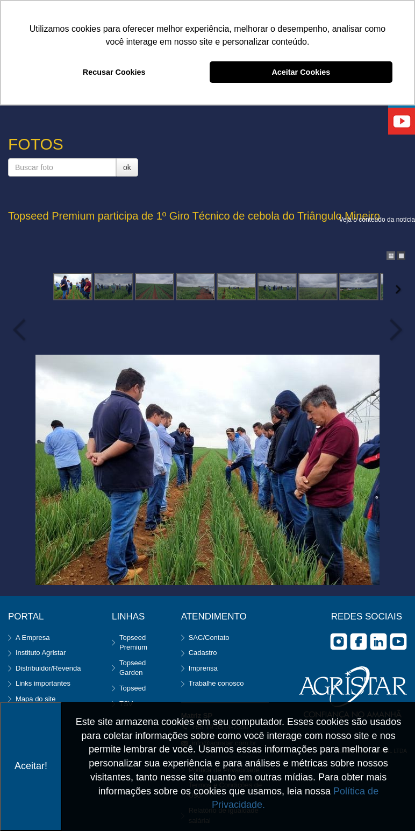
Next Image (393, 329)
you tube (398, 641)
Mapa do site (35, 699)
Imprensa (203, 668)
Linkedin (378, 641)
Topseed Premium (133, 642)
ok (127, 167)
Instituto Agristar (41, 653)
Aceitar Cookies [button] (300, 72)
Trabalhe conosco (216, 683)
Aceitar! (31, 765)
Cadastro (203, 653)
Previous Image (21, 329)
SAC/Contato (209, 637)
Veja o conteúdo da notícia (377, 219)
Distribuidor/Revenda (48, 668)
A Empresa (33, 637)
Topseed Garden (132, 668)
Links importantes (43, 683)
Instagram (338, 641)
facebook (358, 641)
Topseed (132, 688)
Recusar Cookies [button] (114, 72)
